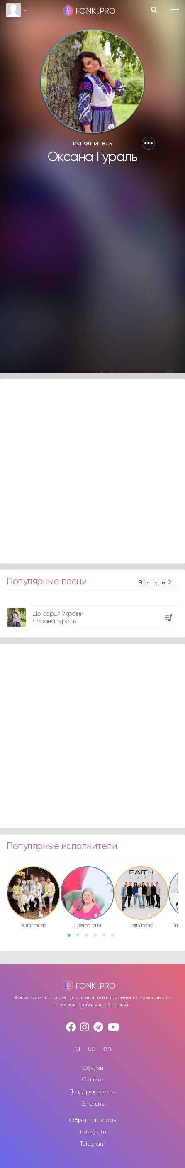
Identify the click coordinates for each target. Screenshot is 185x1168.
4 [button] (98, 938)
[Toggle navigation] (174, 9)
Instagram (92, 1132)
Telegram (92, 1144)
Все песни (156, 583)
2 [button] (80, 938)
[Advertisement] (91, 272)
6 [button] (115, 938)
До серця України (58, 614)
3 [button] (89, 938)
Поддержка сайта (92, 1092)
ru (77, 1049)
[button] (148, 143)
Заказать (92, 1104)
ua (91, 1049)
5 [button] (106, 938)
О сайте (93, 1080)
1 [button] (72, 938)
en (107, 1049)
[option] (92, 614)
